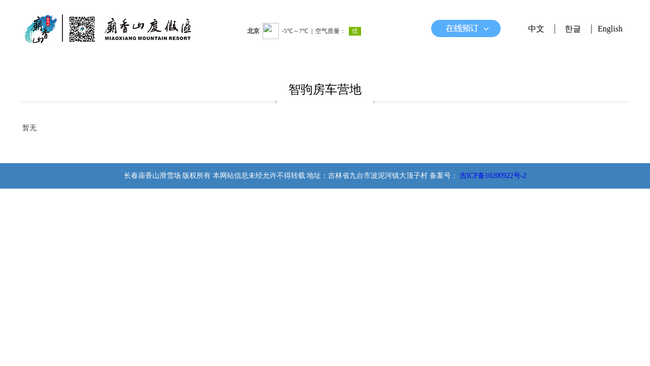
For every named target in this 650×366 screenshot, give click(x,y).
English (610, 28)
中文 (536, 28)
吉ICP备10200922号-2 (493, 175)
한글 (573, 28)
